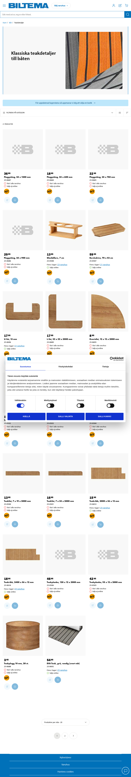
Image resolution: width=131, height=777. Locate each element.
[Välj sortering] (65, 722)
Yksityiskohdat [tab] (65, 366)
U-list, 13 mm (10, 339)
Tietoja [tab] (105, 366)
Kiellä (26, 416)
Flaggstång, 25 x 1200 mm (17, 177)
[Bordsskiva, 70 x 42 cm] (108, 230)
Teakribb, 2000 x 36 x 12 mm (104, 501)
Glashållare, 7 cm (55, 257)
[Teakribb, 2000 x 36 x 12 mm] (108, 473)
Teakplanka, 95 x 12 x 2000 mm (106, 582)
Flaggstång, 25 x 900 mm (17, 257)
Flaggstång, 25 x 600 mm (59, 177)
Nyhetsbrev (65, 757)
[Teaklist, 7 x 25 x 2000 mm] (65, 473)
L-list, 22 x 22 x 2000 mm (59, 339)
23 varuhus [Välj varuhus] (62, 264)
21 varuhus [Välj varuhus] (105, 264)
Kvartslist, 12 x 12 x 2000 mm (104, 339)
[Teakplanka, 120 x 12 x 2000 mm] (65, 554)
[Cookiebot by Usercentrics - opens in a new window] (112, 359)
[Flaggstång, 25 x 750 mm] (108, 149)
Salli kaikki (104, 416)
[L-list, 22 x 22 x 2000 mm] (65, 311)
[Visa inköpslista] (120, 5)
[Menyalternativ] (4, 5)
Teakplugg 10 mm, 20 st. (16, 663)
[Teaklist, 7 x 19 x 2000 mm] (23, 473)
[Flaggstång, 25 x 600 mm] (65, 149)
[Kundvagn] (126, 5)
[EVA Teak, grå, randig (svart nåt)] (65, 636)
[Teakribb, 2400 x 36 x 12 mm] (23, 554)
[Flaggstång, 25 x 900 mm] (23, 230)
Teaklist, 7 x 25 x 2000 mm (60, 501)
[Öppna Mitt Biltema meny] (113, 5)
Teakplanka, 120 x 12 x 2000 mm (63, 582)
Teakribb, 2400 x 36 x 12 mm (19, 582)
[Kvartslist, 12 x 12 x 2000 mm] (108, 311)
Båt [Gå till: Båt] (10, 22)
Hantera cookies (65, 771)
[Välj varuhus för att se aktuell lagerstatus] (65, 103)
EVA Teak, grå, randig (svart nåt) (63, 663)
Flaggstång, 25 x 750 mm (102, 177)
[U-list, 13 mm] (23, 311)
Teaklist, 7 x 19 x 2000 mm (17, 501)
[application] (125, 771)
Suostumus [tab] (25, 366)
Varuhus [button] (65, 764)
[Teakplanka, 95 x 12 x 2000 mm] (108, 554)
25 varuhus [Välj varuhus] (105, 507)
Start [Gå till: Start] (5, 22)
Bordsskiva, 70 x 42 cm (101, 257)
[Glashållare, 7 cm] (65, 230)
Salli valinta (65, 416)
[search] (65, 14)
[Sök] (127, 14)
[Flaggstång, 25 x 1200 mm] (23, 149)
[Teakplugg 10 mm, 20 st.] (23, 636)
